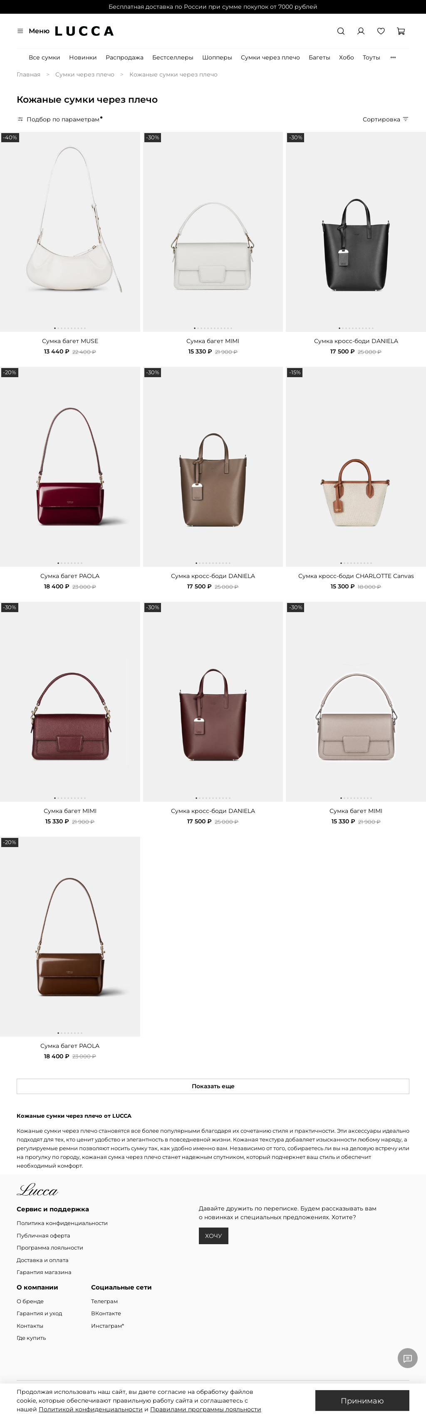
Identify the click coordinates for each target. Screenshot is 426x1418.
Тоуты (371, 57)
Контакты (30, 1326)
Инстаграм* (107, 1326)
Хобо (346, 57)
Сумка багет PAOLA (69, 576)
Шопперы (217, 57)
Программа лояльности (50, 1248)
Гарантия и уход (39, 1313)
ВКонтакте (106, 1313)
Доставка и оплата (43, 1260)
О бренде (30, 1301)
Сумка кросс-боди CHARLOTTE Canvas (356, 576)
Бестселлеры (172, 57)
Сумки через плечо (270, 57)
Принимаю (362, 1400)
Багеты (319, 57)
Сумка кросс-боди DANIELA (356, 341)
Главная (28, 74)
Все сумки (44, 57)
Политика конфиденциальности (62, 1223)
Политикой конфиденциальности (91, 1409)
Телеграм (104, 1301)
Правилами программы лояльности (205, 1409)
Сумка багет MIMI (212, 341)
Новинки (83, 57)
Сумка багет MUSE (70, 341)
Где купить (31, 1338)
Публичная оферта (43, 1236)
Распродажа (125, 57)
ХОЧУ (213, 1236)
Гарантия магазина (44, 1272)
